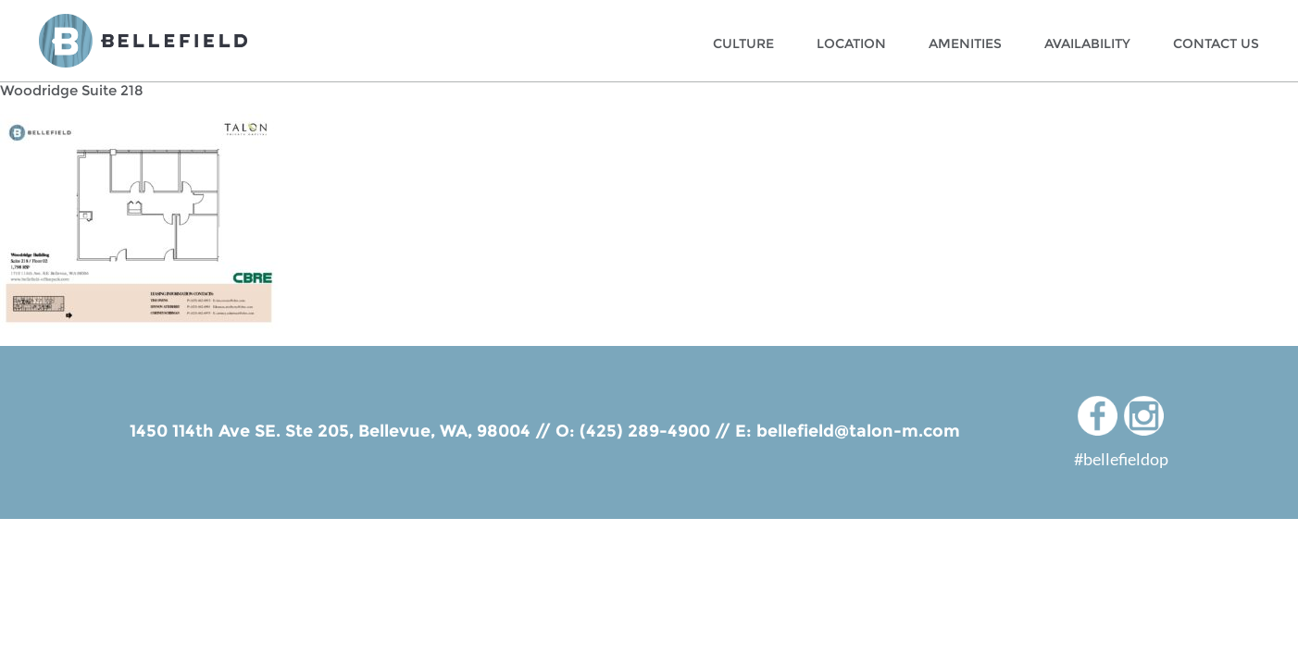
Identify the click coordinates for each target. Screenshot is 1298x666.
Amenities (965, 43)
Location (851, 43)
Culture (743, 43)
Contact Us (1216, 43)
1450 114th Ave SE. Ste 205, (244, 431)
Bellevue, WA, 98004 (444, 431)
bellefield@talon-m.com (858, 431)
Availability (1087, 43)
